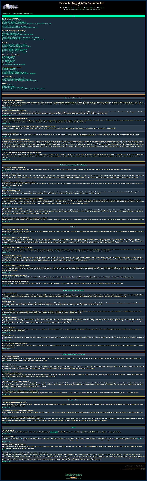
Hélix (81, 475)
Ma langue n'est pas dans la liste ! (10, 36)
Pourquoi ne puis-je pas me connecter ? (12, 19)
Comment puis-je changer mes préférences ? (13, 32)
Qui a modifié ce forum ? (8, 86)
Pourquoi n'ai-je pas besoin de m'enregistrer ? (13, 21)
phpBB (71, 474)
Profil (66, 9)
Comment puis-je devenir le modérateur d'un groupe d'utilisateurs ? (19, 73)
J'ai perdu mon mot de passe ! (9, 25)
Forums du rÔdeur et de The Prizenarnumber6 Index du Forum (17, 13)
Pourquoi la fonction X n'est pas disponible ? (13, 87)
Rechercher (68, 7)
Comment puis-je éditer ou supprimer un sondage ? (15, 49)
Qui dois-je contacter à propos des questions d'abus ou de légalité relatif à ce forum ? (23, 88)
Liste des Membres (78, 7)
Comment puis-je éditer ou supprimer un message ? (15, 45)
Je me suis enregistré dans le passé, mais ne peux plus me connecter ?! (20, 27)
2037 (21, 438)
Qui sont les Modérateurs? (9, 69)
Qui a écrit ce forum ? (7, 85)
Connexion (96, 9)
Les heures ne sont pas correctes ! (11, 33)
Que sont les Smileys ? (8, 59)
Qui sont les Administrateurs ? (9, 68)
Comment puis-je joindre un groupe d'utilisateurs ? (14, 72)
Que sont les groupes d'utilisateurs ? (11, 71)
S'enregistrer (100, 7)
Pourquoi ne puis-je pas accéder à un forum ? (13, 50)
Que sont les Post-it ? (7, 62)
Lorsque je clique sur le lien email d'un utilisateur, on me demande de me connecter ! (23, 39)
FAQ (62, 7)
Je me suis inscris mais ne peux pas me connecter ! (15, 26)
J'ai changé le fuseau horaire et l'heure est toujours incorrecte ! (18, 34)
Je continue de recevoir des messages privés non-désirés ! (17, 79)
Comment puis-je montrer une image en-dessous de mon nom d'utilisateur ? (21, 37)
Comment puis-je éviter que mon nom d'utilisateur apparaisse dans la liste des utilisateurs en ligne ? (27, 23)
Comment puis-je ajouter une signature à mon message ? (16, 46)
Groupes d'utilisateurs (89, 7)
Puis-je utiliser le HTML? (8, 57)
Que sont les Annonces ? (8, 61)
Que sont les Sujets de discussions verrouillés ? (14, 64)
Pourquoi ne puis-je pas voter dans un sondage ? (14, 52)
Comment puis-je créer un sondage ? (11, 48)
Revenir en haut (6, 107)
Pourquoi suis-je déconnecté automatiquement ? (14, 22)
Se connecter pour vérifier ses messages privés (80, 9)
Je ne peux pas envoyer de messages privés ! (13, 78)
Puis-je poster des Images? (9, 60)
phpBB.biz (139, 438)
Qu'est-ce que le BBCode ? (9, 56)
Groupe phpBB (53, 432)
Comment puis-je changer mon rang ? (11, 38)
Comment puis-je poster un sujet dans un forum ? (14, 44)
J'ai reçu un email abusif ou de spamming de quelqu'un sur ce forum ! (19, 80)
